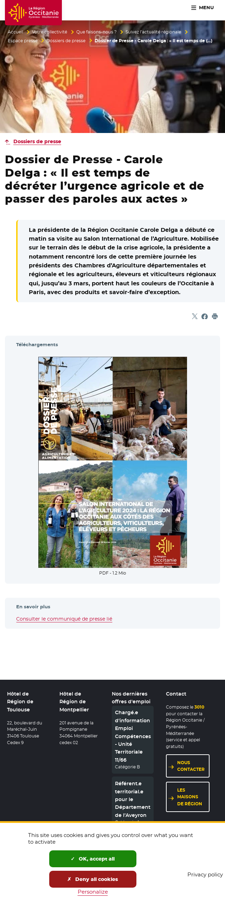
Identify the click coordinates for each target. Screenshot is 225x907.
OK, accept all (93, 859)
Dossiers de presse (65, 40)
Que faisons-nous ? (96, 32)
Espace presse (23, 40)
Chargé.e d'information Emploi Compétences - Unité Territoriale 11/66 (133, 736)
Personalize (93, 891)
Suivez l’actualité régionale (153, 32)
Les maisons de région (189, 797)
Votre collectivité (49, 32)
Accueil (15, 32)
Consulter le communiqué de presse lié (64, 619)
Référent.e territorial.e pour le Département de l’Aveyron (132, 800)
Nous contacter (191, 766)
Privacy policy (205, 874)
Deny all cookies (92, 879)
